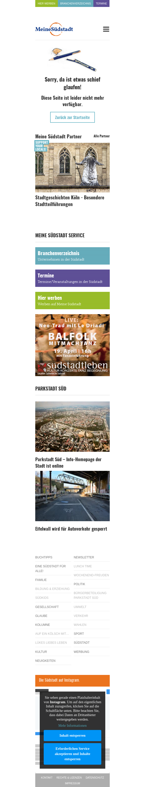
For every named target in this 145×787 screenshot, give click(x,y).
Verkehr (81, 616)
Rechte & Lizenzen (69, 777)
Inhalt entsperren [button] (72, 735)
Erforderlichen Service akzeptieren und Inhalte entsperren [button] (72, 754)
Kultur (41, 652)
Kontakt (46, 777)
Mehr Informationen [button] (72, 725)
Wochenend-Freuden (91, 575)
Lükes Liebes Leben (51, 642)
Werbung (81, 652)
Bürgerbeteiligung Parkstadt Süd (90, 595)
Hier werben (46, 3)
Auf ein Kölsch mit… (52, 634)
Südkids (41, 598)
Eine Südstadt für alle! (50, 569)
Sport (79, 634)
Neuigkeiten (45, 661)
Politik (79, 584)
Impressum (72, 783)
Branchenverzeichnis (75, 3)
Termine (101, 3)
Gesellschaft (47, 607)
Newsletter (84, 557)
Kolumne (42, 625)
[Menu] (106, 29)
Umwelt (80, 607)
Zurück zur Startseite (72, 118)
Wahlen (80, 625)
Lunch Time (83, 566)
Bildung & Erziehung (52, 589)
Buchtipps (43, 557)
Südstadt (82, 642)
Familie (41, 580)
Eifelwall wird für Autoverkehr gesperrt (71, 529)
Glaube (41, 616)
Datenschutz (95, 777)
